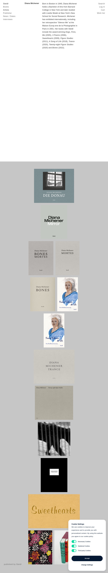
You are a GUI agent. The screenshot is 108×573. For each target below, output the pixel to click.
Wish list (101, 13)
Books (6, 7)
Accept (87, 558)
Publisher (7, 13)
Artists (6, 10)
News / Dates (9, 16)
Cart (103, 10)
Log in (102, 7)
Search (101, 4)
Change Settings (87, 565)
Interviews (8, 19)
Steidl (5, 4)
